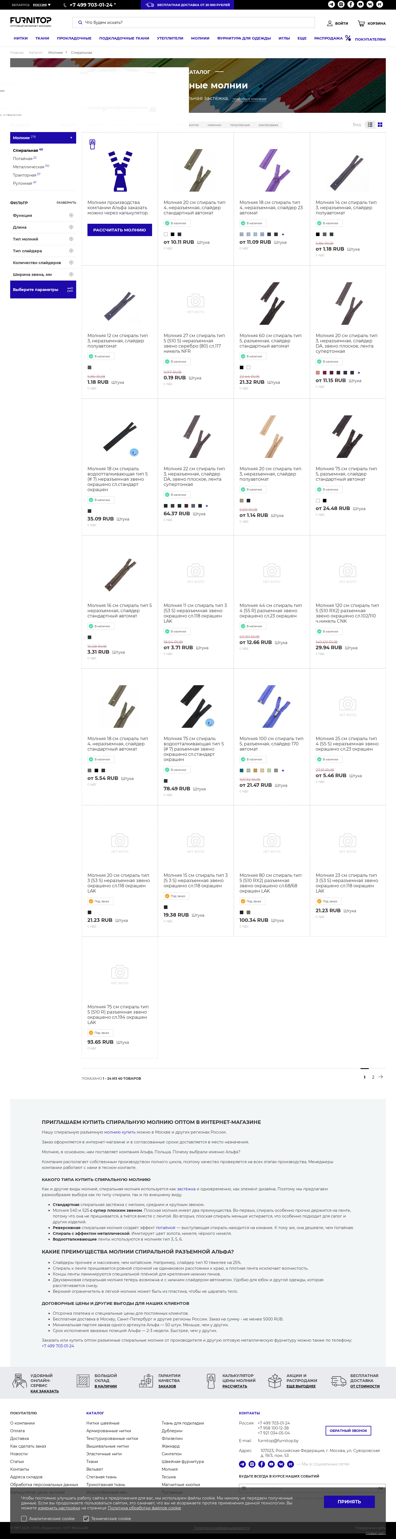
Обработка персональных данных (44, 1484)
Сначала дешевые (149, 125)
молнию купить (120, 1132)
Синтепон (172, 1453)
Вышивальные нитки (107, 1446)
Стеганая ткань (101, 1476)
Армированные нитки (108, 1430)
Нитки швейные (103, 1423)
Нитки (17, 39)
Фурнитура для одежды (240, 39)
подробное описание (249, 99)
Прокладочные (70, 39)
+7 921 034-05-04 (274, 1433)
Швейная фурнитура (183, 1461)
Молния (170, 1469)
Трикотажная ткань (105, 1484)
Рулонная (24, 183)
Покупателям (370, 39)
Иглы (280, 39)
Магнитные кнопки (181, 1484)
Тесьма (169, 1476)
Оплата (17, 1430)
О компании (22, 1423)
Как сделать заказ (28, 1446)
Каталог (95, 1413)
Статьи (17, 1461)
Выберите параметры (44, 289)
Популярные (240, 125)
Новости (19, 1453)
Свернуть (68, 125)
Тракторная (26, 175)
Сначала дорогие (185, 125)
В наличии (94, 125)
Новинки (214, 125)
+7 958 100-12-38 (273, 1428)
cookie (174, 1508)
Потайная (25, 158)
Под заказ (119, 125)
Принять (349, 1501)
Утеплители (166, 39)
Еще (298, 39)
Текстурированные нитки (112, 1438)
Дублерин (172, 1430)
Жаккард (171, 1446)
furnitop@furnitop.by (278, 1440)
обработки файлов (148, 1508)
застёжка (186, 1189)
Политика (118, 1508)
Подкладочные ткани (121, 39)
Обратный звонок (348, 1431)
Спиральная (28, 150)
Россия (40, 5)
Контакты (19, 1469)
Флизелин (172, 1438)
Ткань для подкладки (183, 1423)
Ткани (39, 39)
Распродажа (329, 39)
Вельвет (94, 1469)
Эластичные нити (104, 1453)
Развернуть (66, 203)
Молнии (197, 39)
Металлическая (31, 166)
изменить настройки (59, 1508)
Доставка (19, 1438)
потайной (165, 1227)
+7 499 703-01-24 (58, 1346)
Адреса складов (26, 1476)
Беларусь (21, 5)
